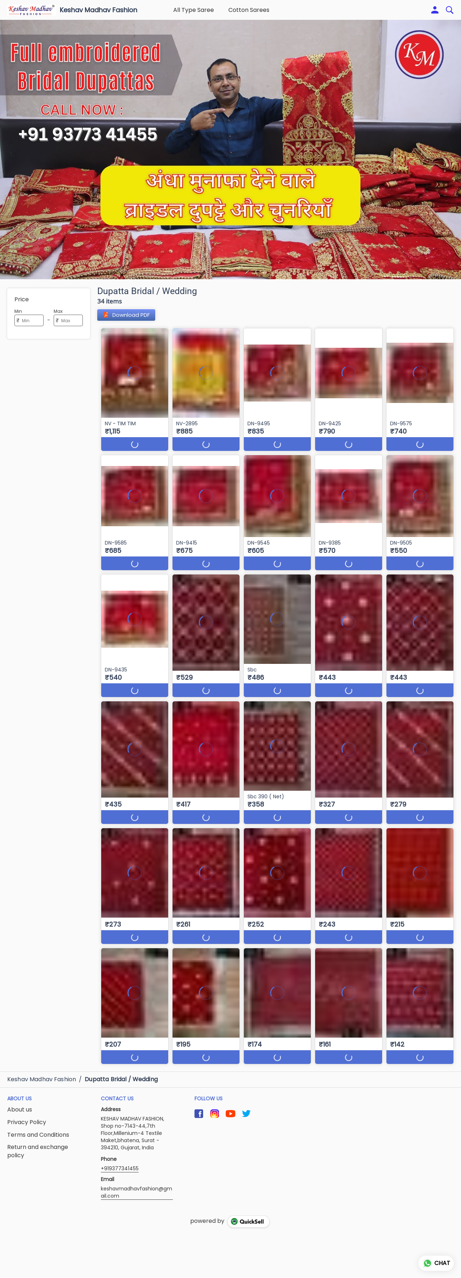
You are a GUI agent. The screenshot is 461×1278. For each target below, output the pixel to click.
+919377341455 (120, 1168)
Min (18, 311)
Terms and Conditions (38, 1135)
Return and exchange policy (37, 1151)
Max (58, 311)
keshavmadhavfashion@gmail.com (136, 1192)
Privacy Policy (26, 1122)
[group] (230, 149)
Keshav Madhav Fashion (98, 10)
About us (19, 1110)
